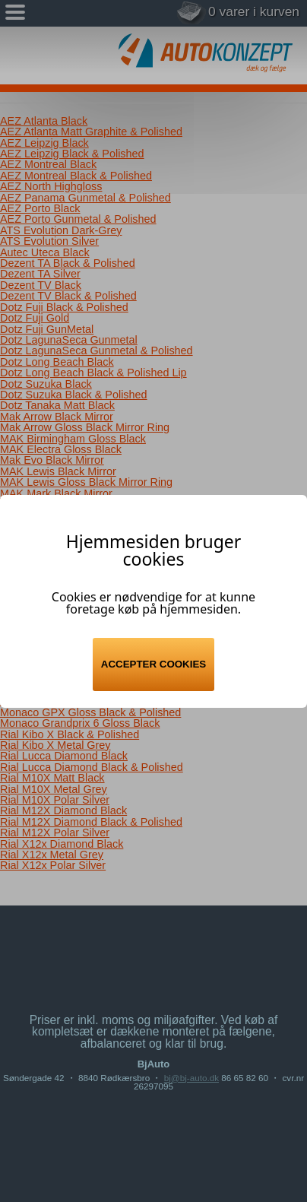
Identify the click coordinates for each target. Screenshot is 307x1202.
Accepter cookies (153, 664)
